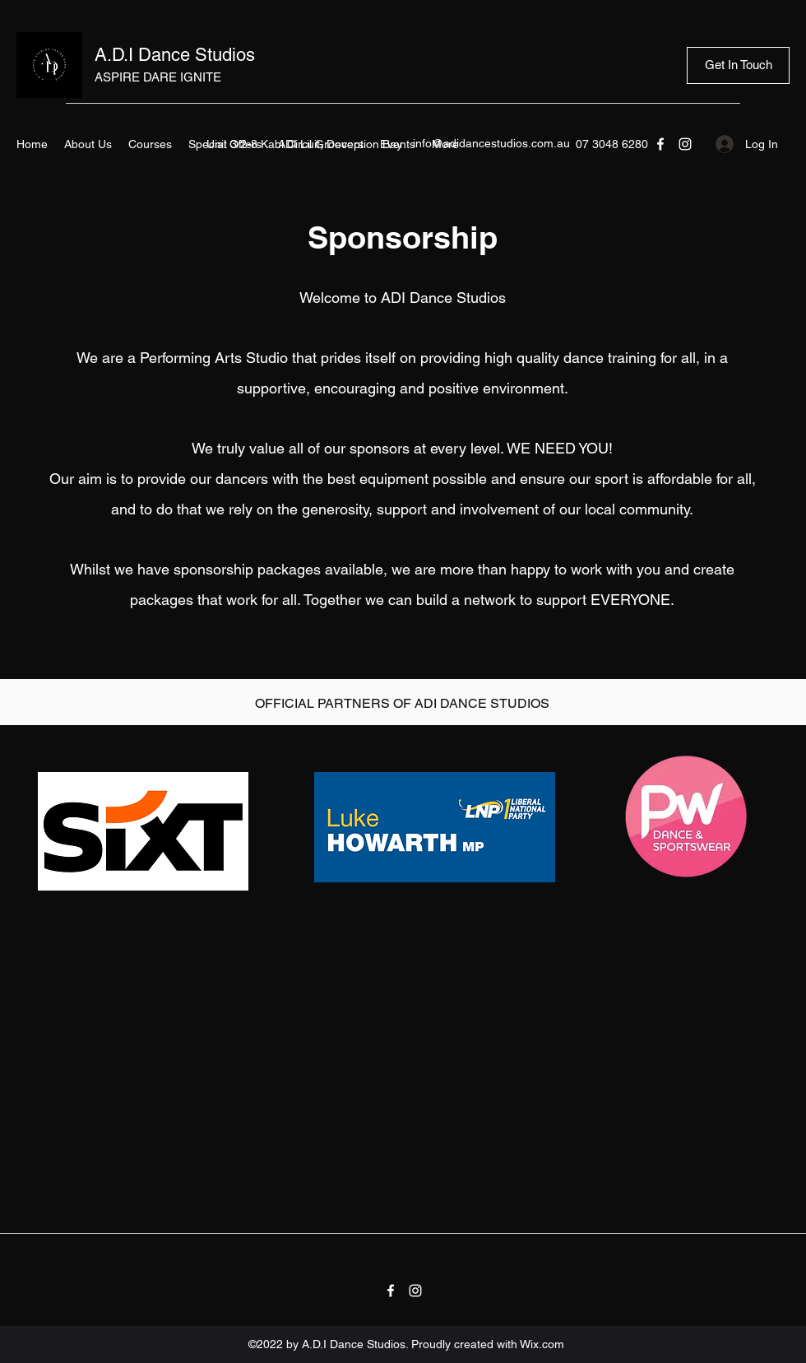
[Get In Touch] (738, 65)
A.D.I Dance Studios (175, 54)
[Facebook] (660, 144)
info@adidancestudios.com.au (491, 143)
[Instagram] (685, 144)
